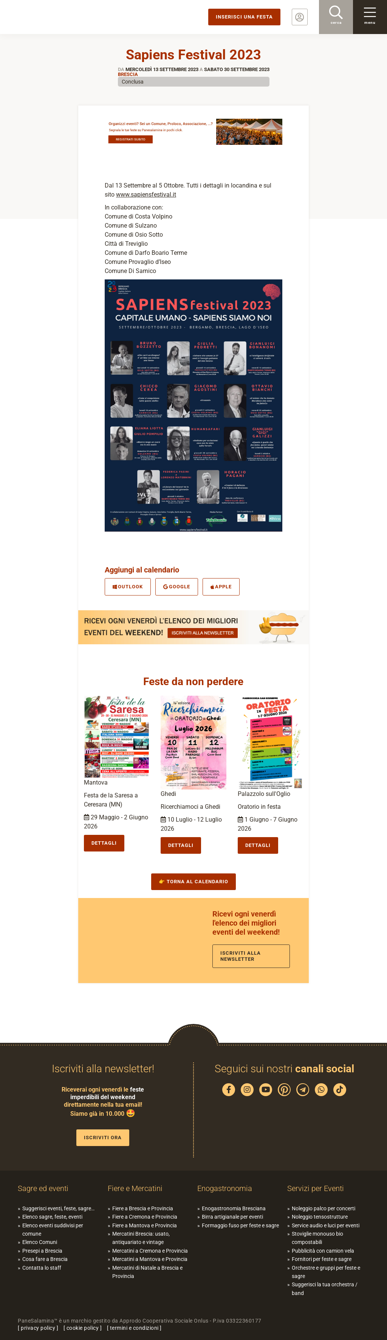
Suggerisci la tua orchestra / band (325, 1288)
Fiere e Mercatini (135, 1188)
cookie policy (83, 1328)
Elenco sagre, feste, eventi (52, 1217)
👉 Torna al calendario (193, 881)
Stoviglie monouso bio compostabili (317, 1238)
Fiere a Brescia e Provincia (142, 1208)
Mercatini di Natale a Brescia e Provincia (147, 1272)
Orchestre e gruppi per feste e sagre (326, 1272)
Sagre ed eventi (43, 1188)
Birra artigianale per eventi (232, 1217)
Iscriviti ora (103, 1137)
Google (176, 586)
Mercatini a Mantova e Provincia (149, 1259)
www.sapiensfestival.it (146, 194)
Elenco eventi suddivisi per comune (52, 1229)
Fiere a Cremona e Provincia (144, 1217)
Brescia (128, 74)
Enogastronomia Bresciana (234, 1208)
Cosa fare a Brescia (45, 1259)
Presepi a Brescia (42, 1251)
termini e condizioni (134, 1328)
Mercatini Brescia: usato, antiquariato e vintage (141, 1238)
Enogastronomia (224, 1188)
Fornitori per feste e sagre (321, 1259)
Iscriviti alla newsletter (240, 956)
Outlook (128, 586)
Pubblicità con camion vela (323, 1251)
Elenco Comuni (39, 1242)
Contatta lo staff (41, 1268)
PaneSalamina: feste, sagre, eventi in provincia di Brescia (58, 17)
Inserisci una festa (244, 17)
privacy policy (38, 1328)
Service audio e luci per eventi (325, 1225)
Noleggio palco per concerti (323, 1208)
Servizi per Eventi (315, 1188)
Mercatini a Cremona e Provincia (150, 1251)
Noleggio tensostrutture (320, 1217)
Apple (221, 586)
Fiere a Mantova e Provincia (144, 1225)
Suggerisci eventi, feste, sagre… (58, 1208)
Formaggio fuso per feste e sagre (240, 1225)
